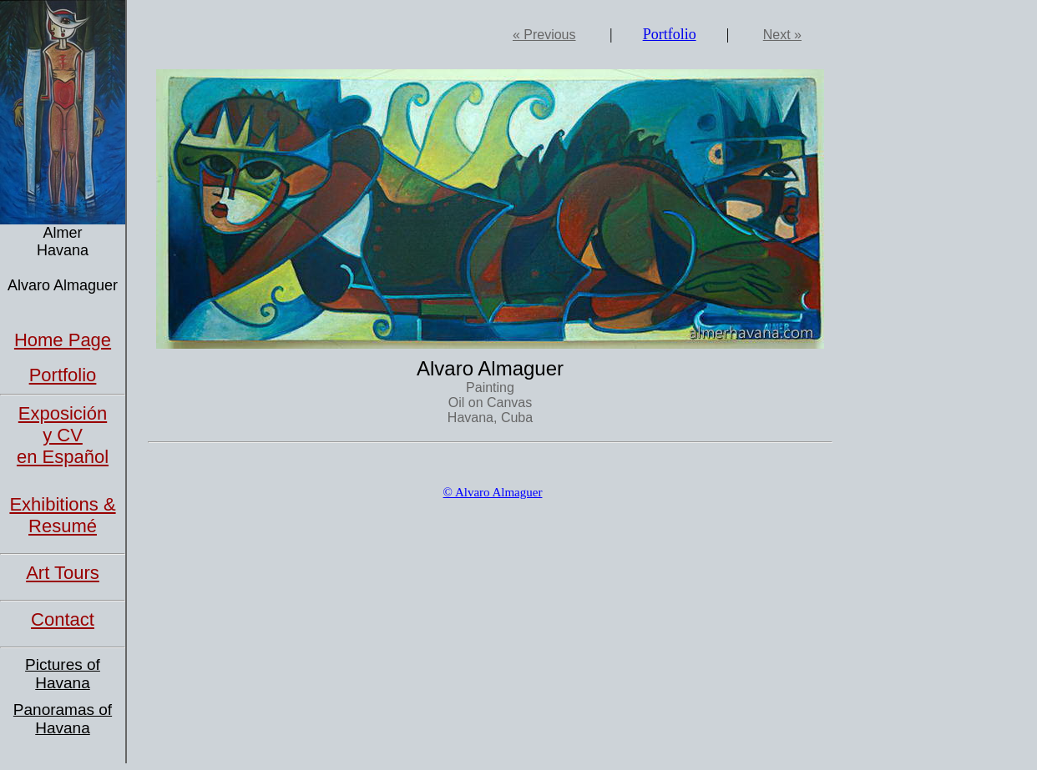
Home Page (62, 340)
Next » (782, 35)
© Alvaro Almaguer (493, 492)
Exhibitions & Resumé (62, 515)
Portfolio (63, 375)
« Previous (544, 35)
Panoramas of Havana (62, 719)
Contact (62, 619)
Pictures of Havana (62, 674)
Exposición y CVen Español (63, 435)
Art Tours (62, 572)
